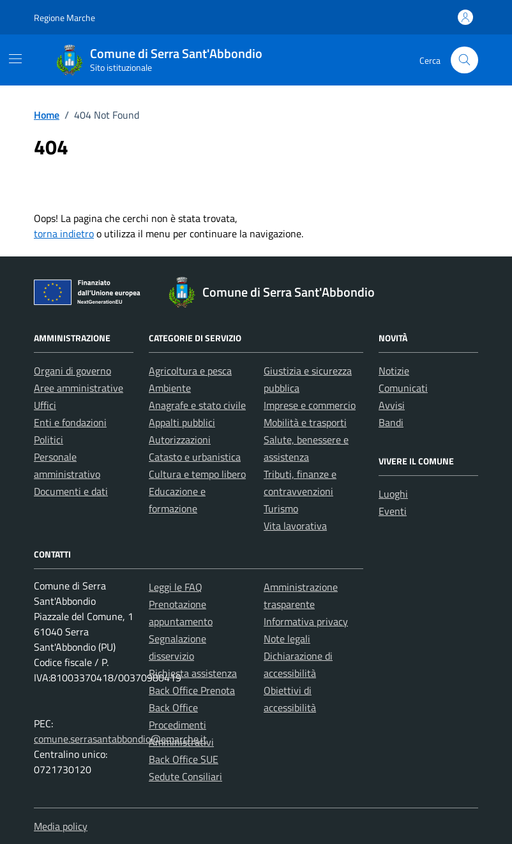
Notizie (394, 370)
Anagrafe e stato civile (197, 405)
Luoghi (393, 493)
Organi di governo (72, 370)
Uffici (45, 405)
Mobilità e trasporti (305, 422)
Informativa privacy (306, 621)
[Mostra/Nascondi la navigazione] (15, 58)
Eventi (393, 511)
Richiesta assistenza (193, 673)
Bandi (391, 422)
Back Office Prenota (192, 690)
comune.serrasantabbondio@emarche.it (120, 738)
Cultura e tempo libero (197, 474)
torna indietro (64, 233)
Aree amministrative (78, 388)
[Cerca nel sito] (464, 60)
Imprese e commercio (310, 405)
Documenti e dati (71, 491)
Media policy (60, 826)
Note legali (287, 638)
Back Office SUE (183, 759)
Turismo (281, 508)
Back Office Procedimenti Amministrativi (181, 725)
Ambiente (170, 388)
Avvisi (392, 405)
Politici (48, 439)
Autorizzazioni (180, 439)
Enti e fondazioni (70, 422)
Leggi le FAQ (175, 587)
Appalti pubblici (182, 422)
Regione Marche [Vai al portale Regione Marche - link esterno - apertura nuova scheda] (64, 17)
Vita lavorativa (295, 525)
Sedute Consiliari (185, 776)
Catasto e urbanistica (195, 456)
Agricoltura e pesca (190, 370)
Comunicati (403, 388)
